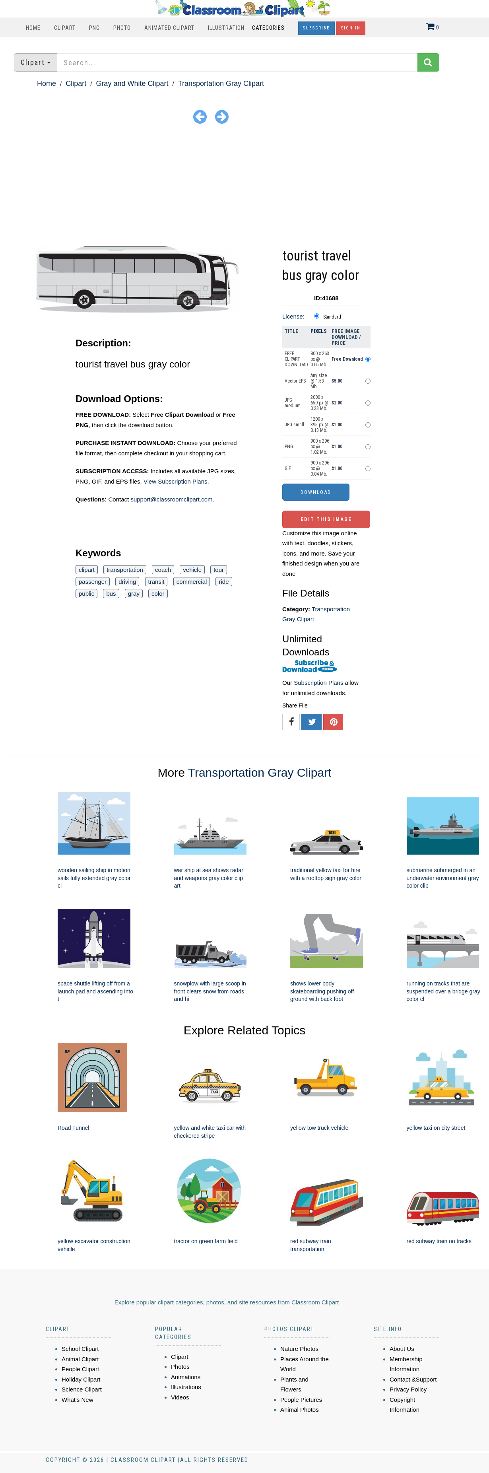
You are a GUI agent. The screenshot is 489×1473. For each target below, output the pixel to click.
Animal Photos (299, 1409)
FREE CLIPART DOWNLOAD (296, 359)
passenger (93, 581)
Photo (122, 28)
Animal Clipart (80, 1359)
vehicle (192, 569)
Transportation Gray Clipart (221, 83)
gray (134, 593)
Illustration (226, 28)
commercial (192, 581)
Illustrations (186, 1387)
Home (33, 28)
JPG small (294, 425)
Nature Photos (299, 1348)
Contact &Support (413, 1379)
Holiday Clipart (81, 1379)
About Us (402, 1348)
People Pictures (301, 1399)
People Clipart (80, 1369)
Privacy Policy (408, 1389)
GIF (288, 468)
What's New (77, 1399)
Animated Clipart (169, 28)
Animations (185, 1377)
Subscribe (316, 28)
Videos (180, 1397)
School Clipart (80, 1348)
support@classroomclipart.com (171, 499)
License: (293, 316)
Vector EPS (295, 381)
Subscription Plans (318, 682)
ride (224, 581)
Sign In (351, 28)
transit (156, 581)
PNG (94, 28)
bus (111, 593)
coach (163, 569)
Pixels (318, 331)
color (158, 593)
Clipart (65, 28)
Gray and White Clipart (132, 83)
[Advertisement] (244, 186)
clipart (87, 569)
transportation (125, 569)
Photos (180, 1366)
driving (127, 581)
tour (218, 569)
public (86, 593)
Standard (332, 317)
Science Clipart (82, 1389)
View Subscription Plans (176, 481)
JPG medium (293, 402)
